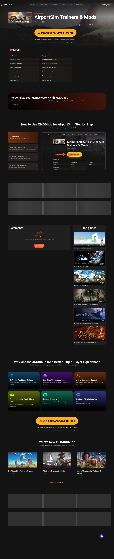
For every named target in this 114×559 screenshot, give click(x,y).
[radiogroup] (56, 4)
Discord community (63, 42)
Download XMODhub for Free (55, 32)
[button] (57, 104)
